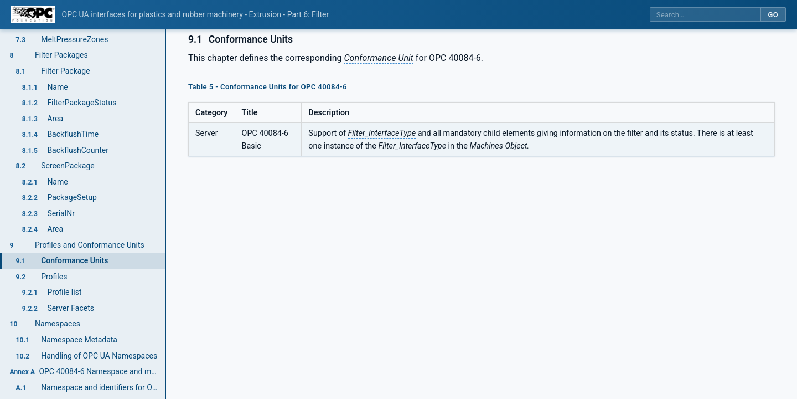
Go (773, 15)
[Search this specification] (705, 14)
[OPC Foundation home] (33, 14)
